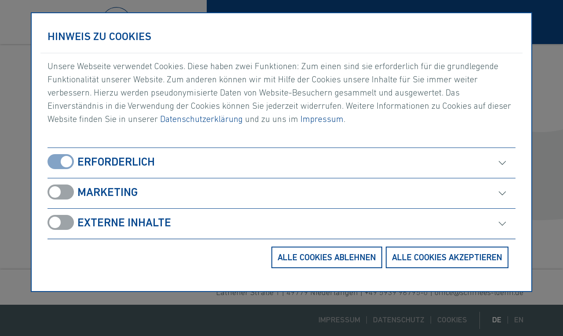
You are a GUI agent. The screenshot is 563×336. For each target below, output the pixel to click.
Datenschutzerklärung (201, 119)
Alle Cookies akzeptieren (447, 258)
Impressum (322, 119)
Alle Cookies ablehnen (327, 258)
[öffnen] (404, 162)
